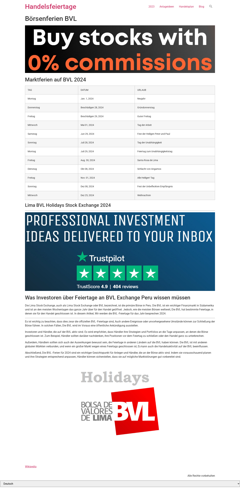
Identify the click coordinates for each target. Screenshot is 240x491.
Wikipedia (30, 466)
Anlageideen (167, 6)
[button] (211, 6)
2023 (151, 6)
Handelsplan (186, 6)
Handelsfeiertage (50, 7)
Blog (201, 6)
